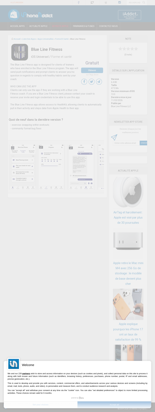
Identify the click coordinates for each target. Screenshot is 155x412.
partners (26, 373)
